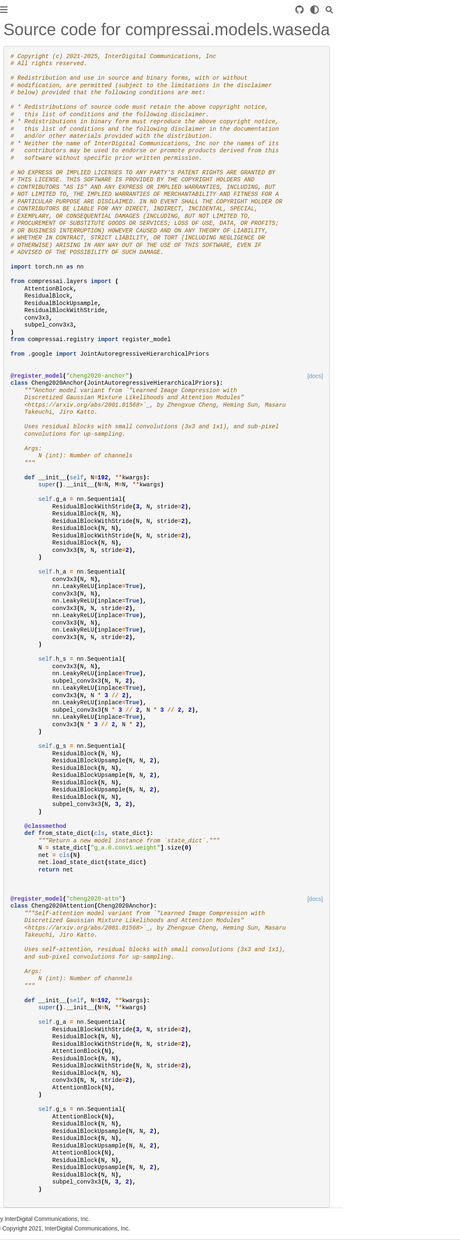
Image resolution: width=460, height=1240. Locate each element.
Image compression (33, 298)
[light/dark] (416, 9)
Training (17, 97)
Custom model (26, 110)
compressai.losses (31, 224)
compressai (22, 145)
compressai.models (32, 237)
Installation (21, 62)
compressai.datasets (34, 171)
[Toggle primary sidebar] (106, 9)
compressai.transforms (37, 264)
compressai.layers (31, 210)
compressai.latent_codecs (41, 198)
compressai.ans (28, 158)
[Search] (431, 9)
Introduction (22, 49)
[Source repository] (401, 9)
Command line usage (35, 333)
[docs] (417, 376)
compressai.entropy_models (44, 184)
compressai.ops (28, 250)
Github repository (29, 367)
